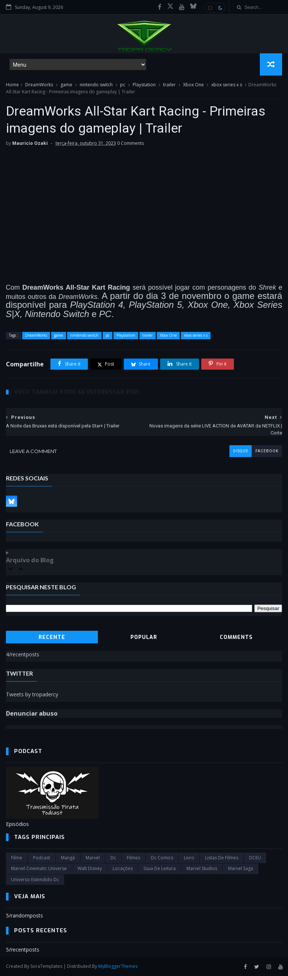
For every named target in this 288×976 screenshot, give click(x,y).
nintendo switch (96, 84)
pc (122, 84)
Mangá (68, 858)
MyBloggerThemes (118, 966)
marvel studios (201, 868)
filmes (133, 858)
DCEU (255, 858)
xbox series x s (226, 84)
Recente (52, 637)
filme (16, 858)
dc (113, 858)
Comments (236, 637)
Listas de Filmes (221, 858)
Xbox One (193, 84)
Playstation (144, 84)
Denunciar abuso (31, 713)
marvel (93, 858)
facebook (266, 451)
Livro (189, 858)
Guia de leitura (159, 868)
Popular (143, 637)
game (66, 84)
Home (12, 84)
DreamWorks (39, 84)
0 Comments (130, 143)
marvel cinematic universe (39, 868)
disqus (240, 451)
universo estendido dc (35, 879)
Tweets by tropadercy (32, 694)
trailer (169, 84)
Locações (123, 868)
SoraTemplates (46, 966)
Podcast (41, 858)
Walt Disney (89, 868)
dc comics (162, 858)
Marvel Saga (240, 868)
